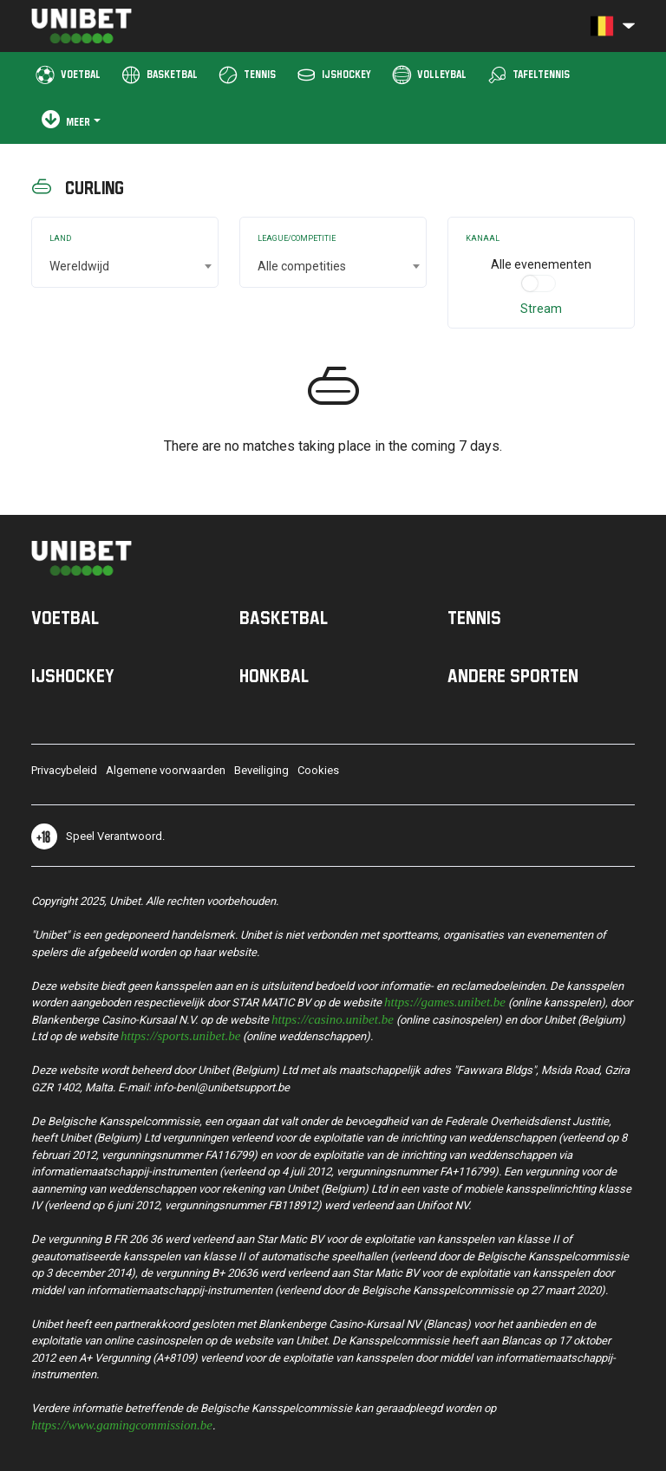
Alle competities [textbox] (302, 266)
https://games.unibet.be (445, 1000)
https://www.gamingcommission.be (121, 1423)
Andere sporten (512, 675)
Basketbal (283, 617)
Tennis (474, 617)
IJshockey (72, 675)
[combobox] (125, 266)
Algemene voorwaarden (165, 770)
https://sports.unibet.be (180, 1034)
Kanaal (483, 238)
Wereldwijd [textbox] (79, 266)
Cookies (318, 770)
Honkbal (274, 675)
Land (60, 238)
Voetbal (65, 617)
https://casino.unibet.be (332, 1018)
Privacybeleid (64, 770)
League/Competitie (297, 238)
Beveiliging (261, 770)
